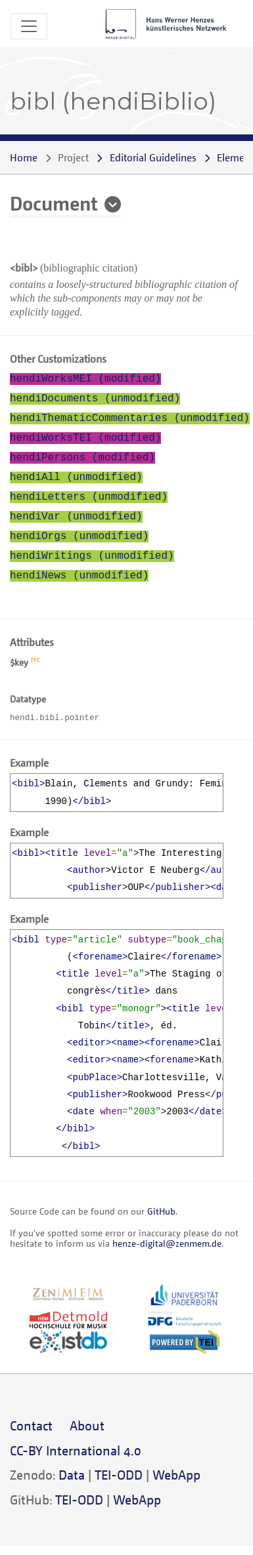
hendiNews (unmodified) (79, 576)
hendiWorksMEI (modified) (85, 379)
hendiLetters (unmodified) (89, 497)
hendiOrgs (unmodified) (79, 536)
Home (23, 157)
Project (73, 157)
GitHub (161, 1211)
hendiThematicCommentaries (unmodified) (130, 418)
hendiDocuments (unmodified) (95, 399)
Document (54, 202)
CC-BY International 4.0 (75, 1450)
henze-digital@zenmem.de (166, 1243)
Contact (31, 1425)
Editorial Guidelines (153, 157)
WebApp (176, 1474)
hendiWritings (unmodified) (92, 556)
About (87, 1425)
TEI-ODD (119, 1474)
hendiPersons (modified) (82, 458)
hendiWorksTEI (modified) (85, 438)
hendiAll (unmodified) (76, 477)
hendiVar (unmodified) (76, 517)
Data (71, 1474)
